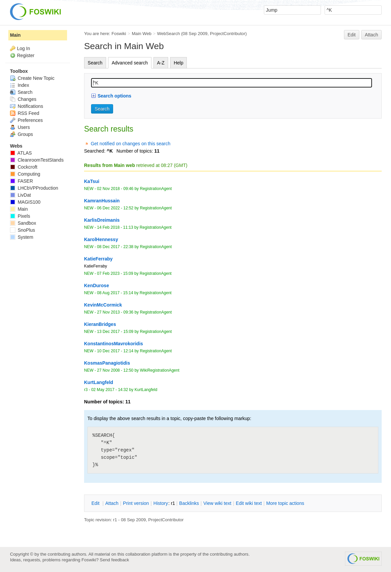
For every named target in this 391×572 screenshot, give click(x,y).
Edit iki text (249, 503)
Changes (23, 99)
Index (19, 85)
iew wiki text (218, 503)
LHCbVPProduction (34, 188)
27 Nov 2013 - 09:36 (115, 312)
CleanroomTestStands (37, 160)
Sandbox (23, 223)
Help (178, 62)
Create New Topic (32, 78)
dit (96, 503)
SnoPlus (22, 230)
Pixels (20, 216)
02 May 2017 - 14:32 (109, 389)
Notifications (26, 106)
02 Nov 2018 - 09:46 (115, 188)
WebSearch (168, 33)
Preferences (26, 120)
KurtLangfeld (145, 389)
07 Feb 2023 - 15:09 (115, 273)
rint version (136, 503)
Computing (25, 174)
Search (95, 62)
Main (15, 35)
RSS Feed (24, 113)
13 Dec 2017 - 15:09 (115, 331)
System (21, 237)
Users (20, 127)
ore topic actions (285, 503)
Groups (21, 134)
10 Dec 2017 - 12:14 (115, 351)
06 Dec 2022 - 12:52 (115, 208)
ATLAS (21, 153)
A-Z (161, 62)
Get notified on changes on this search (130, 143)
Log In (23, 48)
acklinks (189, 503)
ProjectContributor (227, 33)
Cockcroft (23, 167)
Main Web (141, 33)
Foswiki (118, 33)
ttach (111, 503)
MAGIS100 (25, 202)
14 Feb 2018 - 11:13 (115, 227)
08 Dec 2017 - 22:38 (115, 246)
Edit (352, 34)
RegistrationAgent (156, 188)
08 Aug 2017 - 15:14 (115, 293)
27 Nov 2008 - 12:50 (115, 370)
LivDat (20, 195)
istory (160, 503)
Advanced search (130, 62)
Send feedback (114, 559)
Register (25, 55)
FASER (21, 181)
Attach (371, 34)
